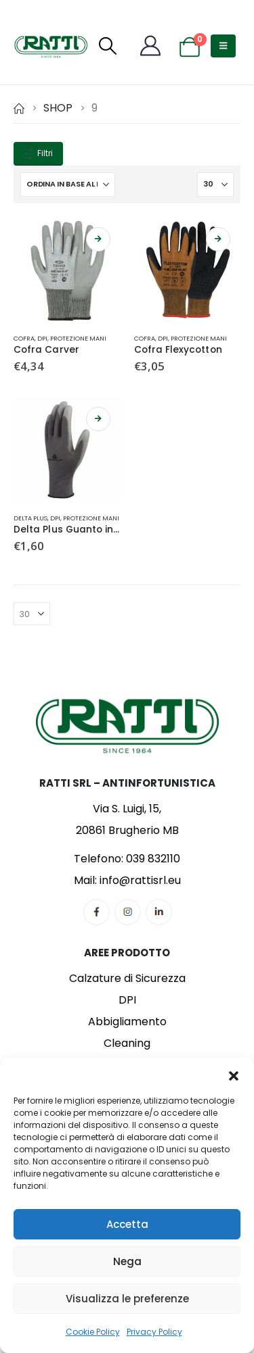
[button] (233, 1074)
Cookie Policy (93, 1331)
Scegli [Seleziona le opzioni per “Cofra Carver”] (98, 239)
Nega (127, 1261)
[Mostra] (215, 184)
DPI (42, 338)
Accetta (127, 1224)
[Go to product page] (67, 270)
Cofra (24, 338)
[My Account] (150, 46)
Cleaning (127, 1043)
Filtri (38, 153)
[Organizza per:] (67, 184)
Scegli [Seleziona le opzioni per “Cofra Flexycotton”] (218, 239)
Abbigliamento (127, 1021)
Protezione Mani (78, 338)
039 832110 (153, 858)
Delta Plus (30, 518)
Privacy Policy (154, 1331)
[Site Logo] (51, 46)
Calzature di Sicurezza (127, 978)
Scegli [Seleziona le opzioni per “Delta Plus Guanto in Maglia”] (98, 419)
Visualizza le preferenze (127, 1299)
